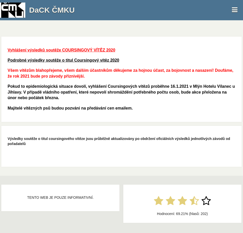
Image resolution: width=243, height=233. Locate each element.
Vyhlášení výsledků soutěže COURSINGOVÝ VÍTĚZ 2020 (61, 50)
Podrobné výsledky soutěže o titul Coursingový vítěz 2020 (63, 60)
